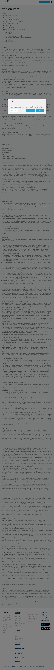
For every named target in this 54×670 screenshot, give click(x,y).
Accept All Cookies (40, 110)
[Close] (44, 100)
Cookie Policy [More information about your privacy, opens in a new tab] (41, 107)
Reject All (30, 110)
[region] (27, 106)
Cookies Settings (14, 110)
